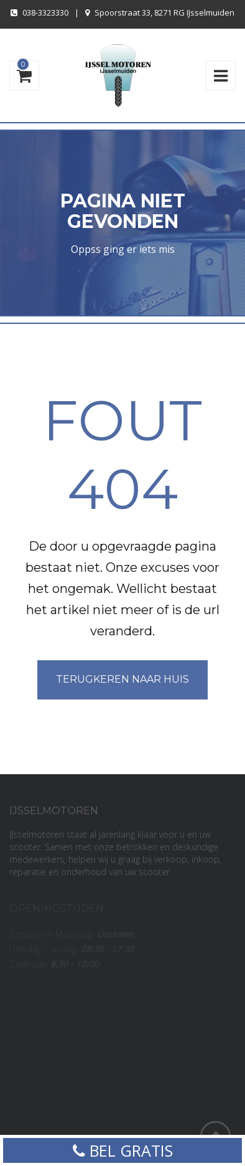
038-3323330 (45, 12)
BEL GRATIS (123, 1150)
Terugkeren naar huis (122, 679)
